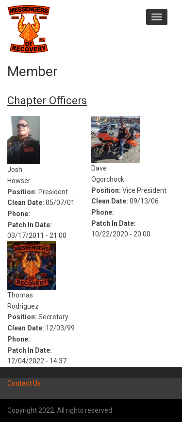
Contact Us (24, 383)
